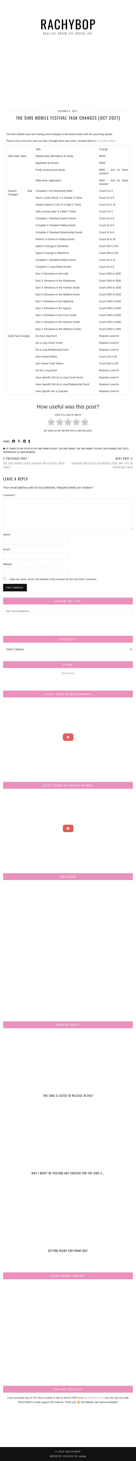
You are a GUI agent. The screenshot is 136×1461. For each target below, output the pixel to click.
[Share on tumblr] (29, 441)
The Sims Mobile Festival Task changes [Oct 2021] (103, 448)
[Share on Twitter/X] (19, 441)
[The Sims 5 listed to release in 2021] (68, 1068)
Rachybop (68, 24)
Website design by (68, 1456)
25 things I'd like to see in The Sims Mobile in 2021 (32, 448)
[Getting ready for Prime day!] (68, 1223)
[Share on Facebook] (13, 441)
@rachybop (68, 673)
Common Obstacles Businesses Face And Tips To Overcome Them (100, 462)
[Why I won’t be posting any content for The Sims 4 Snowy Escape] (68, 1146)
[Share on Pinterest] (24, 441)
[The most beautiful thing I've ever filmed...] (68, 737)
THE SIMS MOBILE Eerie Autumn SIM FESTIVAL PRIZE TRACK (35, 462)
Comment (9, 495)
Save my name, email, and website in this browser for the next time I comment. (53, 579)
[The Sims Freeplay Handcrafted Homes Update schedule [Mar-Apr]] (68, 828)
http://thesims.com (93, 1397)
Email (7, 549)
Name (7, 534)
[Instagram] (24, 905)
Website (7, 564)
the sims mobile (67, 448)
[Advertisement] (68, 73)
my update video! (105, 140)
